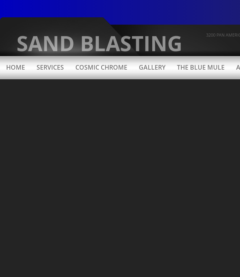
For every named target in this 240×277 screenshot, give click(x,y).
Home (15, 67)
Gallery (152, 67)
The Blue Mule (201, 67)
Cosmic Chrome (101, 67)
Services (50, 67)
